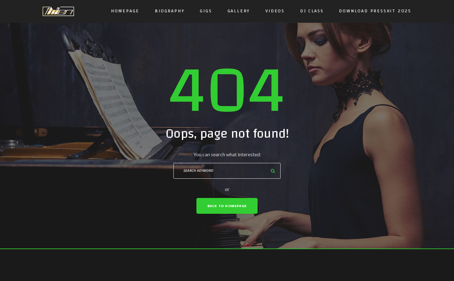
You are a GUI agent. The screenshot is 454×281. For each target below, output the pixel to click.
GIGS (206, 11)
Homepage (125, 11)
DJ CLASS (311, 11)
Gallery (239, 11)
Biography (169, 11)
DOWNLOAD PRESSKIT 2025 (375, 11)
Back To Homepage (227, 205)
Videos (275, 11)
